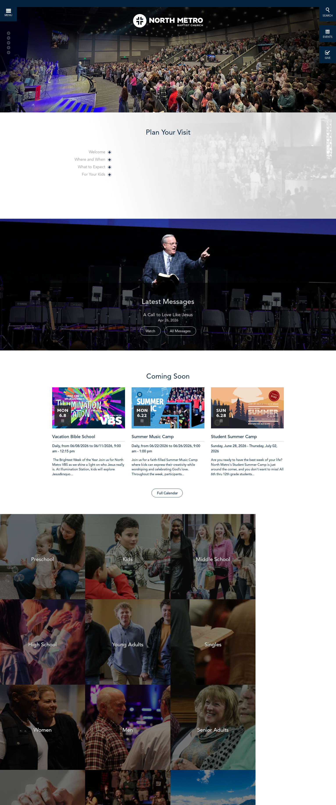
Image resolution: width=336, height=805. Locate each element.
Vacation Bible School (73, 437)
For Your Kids (97, 174)
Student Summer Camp (234, 437)
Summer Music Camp (153, 437)
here (170, 776)
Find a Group (197, 715)
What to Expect (95, 166)
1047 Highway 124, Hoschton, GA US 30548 (191, 798)
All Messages (180, 331)
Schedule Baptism (139, 715)
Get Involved (255, 715)
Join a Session (81, 715)
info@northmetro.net (230, 768)
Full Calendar (167, 493)
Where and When (93, 159)
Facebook (194, 776)
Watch (150, 331)
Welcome (100, 152)
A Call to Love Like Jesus (168, 314)
